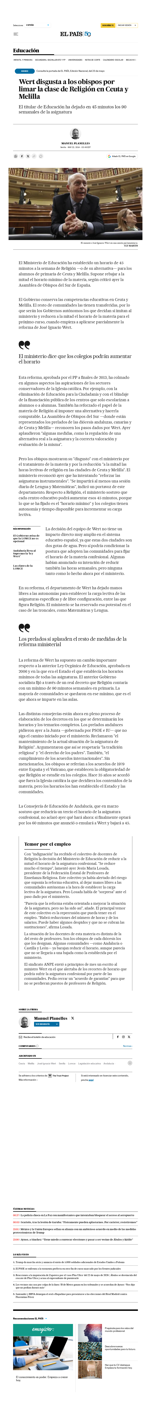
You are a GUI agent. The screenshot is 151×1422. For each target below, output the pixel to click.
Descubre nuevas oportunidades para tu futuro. (120, 1348)
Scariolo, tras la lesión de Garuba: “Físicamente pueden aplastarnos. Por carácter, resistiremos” (79, 1222)
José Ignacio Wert (46, 1063)
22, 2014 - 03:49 (79, 147)
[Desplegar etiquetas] (130, 1063)
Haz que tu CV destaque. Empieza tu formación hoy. (118, 1366)
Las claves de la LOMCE (23, 567)
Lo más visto (21, 1254)
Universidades (75, 60)
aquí (91, 1079)
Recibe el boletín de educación (40, 1037)
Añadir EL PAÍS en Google (123, 156)
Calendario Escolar (113, 60)
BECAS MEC (131, 60)
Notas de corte (92, 60)
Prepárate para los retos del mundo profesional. (119, 1329)
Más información (28, 1079)
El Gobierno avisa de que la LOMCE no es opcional (26, 539)
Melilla (31, 1063)
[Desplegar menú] (16, 34)
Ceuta (22, 1063)
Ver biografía (47, 1024)
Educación (26, 51)
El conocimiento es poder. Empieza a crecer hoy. (42, 1378)
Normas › (127, 1046)
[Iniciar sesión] (127, 25)
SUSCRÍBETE (108, 25)
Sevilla (62, 1063)
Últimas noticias (23, 1209)
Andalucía (109, 1063)
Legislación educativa (89, 1063)
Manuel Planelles (75, 143)
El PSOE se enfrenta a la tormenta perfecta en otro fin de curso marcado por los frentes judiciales (68, 1268)
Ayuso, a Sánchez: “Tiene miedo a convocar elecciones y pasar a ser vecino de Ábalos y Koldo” (77, 1239)
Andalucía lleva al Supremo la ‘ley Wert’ (24, 554)
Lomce (71, 1063)
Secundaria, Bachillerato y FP (50, 60)
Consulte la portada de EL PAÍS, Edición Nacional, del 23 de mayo (70, 70)
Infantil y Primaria (23, 60)
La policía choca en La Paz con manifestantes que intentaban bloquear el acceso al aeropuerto (77, 1215)
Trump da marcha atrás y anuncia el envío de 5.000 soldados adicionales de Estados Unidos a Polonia (70, 1262)
